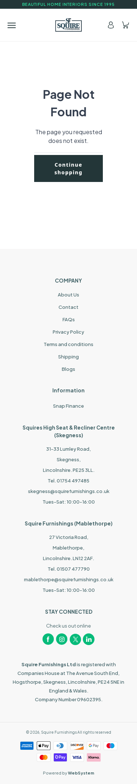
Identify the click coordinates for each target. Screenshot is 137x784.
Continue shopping (69, 168)
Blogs (68, 369)
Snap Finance (68, 406)
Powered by (68, 773)
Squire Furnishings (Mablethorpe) (69, 523)
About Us (68, 295)
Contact (68, 307)
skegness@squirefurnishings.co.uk (68, 491)
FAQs (69, 319)
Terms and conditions (68, 344)
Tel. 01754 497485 (68, 481)
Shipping (68, 357)
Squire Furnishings (59, 732)
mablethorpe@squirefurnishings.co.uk (68, 579)
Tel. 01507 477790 (69, 569)
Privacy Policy (68, 332)
